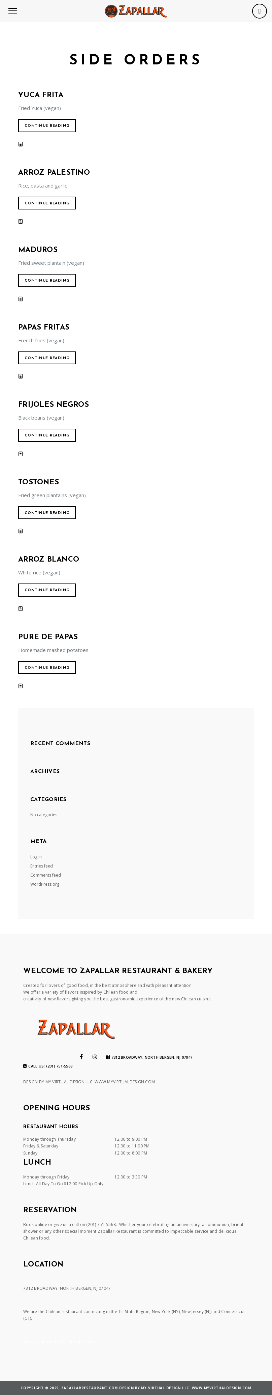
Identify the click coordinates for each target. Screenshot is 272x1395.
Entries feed (41, 866)
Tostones (38, 482)
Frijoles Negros (53, 405)
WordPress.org (44, 884)
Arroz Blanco (48, 560)
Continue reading (47, 126)
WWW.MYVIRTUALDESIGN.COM (125, 1082)
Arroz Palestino (54, 173)
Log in (36, 857)
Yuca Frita (41, 95)
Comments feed (45, 875)
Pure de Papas (48, 637)
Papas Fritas (43, 328)
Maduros (38, 250)
